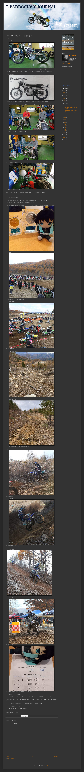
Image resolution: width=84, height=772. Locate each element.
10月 (65, 115)
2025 (64, 92)
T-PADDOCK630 (73, 55)
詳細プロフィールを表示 (66, 63)
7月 (65, 120)
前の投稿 (56, 756)
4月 (65, 125)
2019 (64, 132)
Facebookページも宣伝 (66, 85)
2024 (64, 93)
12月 (65, 101)
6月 (65, 122)
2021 (64, 98)
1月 (65, 130)
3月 (65, 127)
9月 (65, 117)
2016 (64, 137)
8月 (65, 119)
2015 (64, 139)
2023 (64, 95)
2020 (64, 100)
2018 (64, 134)
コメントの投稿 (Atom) (12, 758)
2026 (64, 90)
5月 (65, 124)
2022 (64, 97)
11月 (65, 103)
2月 (65, 129)
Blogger (48, 765)
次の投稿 (7, 756)
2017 (64, 136)
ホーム (31, 756)
